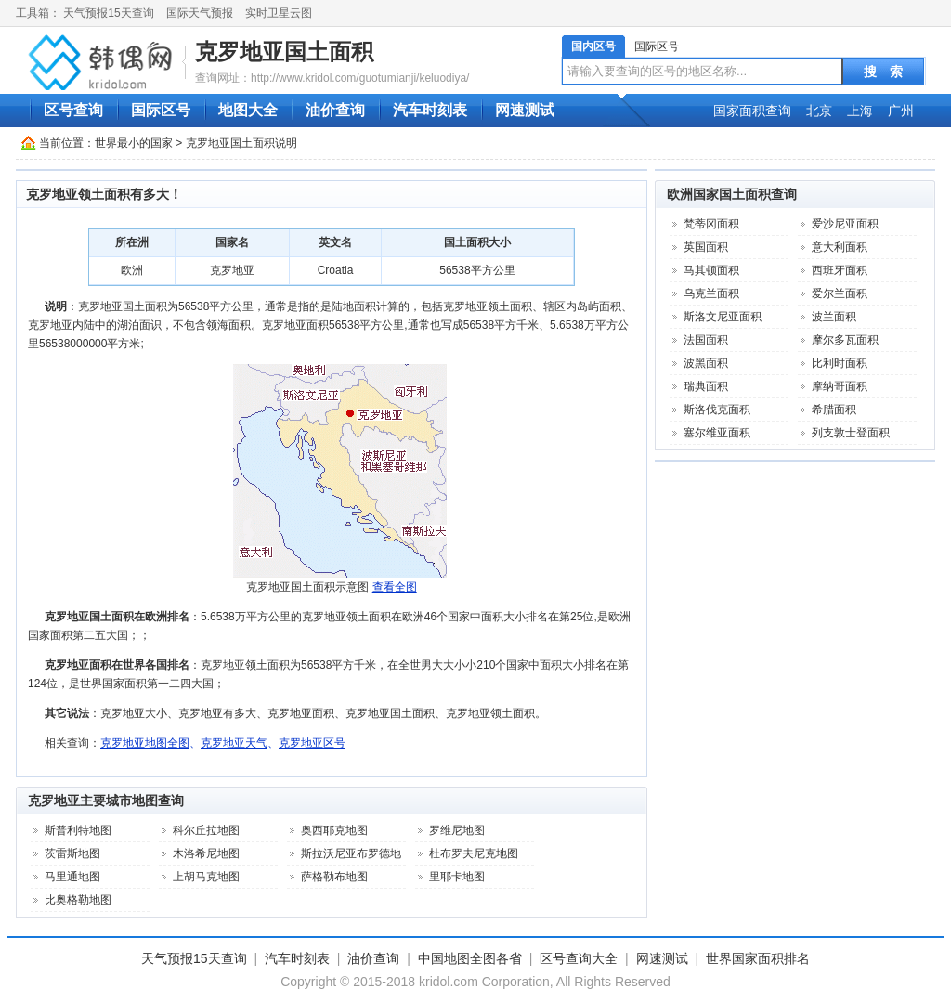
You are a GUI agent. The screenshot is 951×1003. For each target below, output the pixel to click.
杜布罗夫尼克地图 (473, 853)
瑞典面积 (706, 386)
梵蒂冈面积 (711, 223)
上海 (860, 110)
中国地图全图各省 (470, 958)
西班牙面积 (839, 270)
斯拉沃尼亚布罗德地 (351, 853)
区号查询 (73, 110)
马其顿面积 (711, 270)
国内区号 (593, 46)
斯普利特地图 (78, 830)
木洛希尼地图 (206, 853)
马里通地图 (72, 876)
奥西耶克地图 (334, 830)
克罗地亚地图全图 (144, 742)
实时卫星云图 (278, 13)
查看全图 (394, 586)
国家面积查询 (752, 110)
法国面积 (706, 339)
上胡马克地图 (206, 876)
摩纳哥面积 (839, 386)
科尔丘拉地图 (206, 830)
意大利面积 (839, 247)
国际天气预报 (199, 13)
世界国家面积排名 (758, 958)
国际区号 (656, 46)
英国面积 (706, 247)
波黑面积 (706, 363)
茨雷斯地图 (72, 853)
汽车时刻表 (430, 110)
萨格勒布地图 (334, 876)
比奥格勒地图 (78, 899)
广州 (901, 110)
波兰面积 (834, 316)
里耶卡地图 (457, 876)
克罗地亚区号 (312, 742)
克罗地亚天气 (234, 742)
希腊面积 (834, 409)
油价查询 (335, 110)
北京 (819, 110)
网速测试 (524, 110)
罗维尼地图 (457, 830)
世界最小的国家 (134, 143)
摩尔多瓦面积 (845, 339)
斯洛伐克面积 (717, 409)
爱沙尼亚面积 (845, 223)
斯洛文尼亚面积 (723, 316)
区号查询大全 (579, 958)
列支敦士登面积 (851, 432)
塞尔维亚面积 (717, 432)
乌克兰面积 (711, 293)
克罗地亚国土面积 (284, 51)
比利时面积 (839, 363)
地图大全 (248, 110)
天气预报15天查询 (108, 13)
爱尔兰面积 (839, 293)
